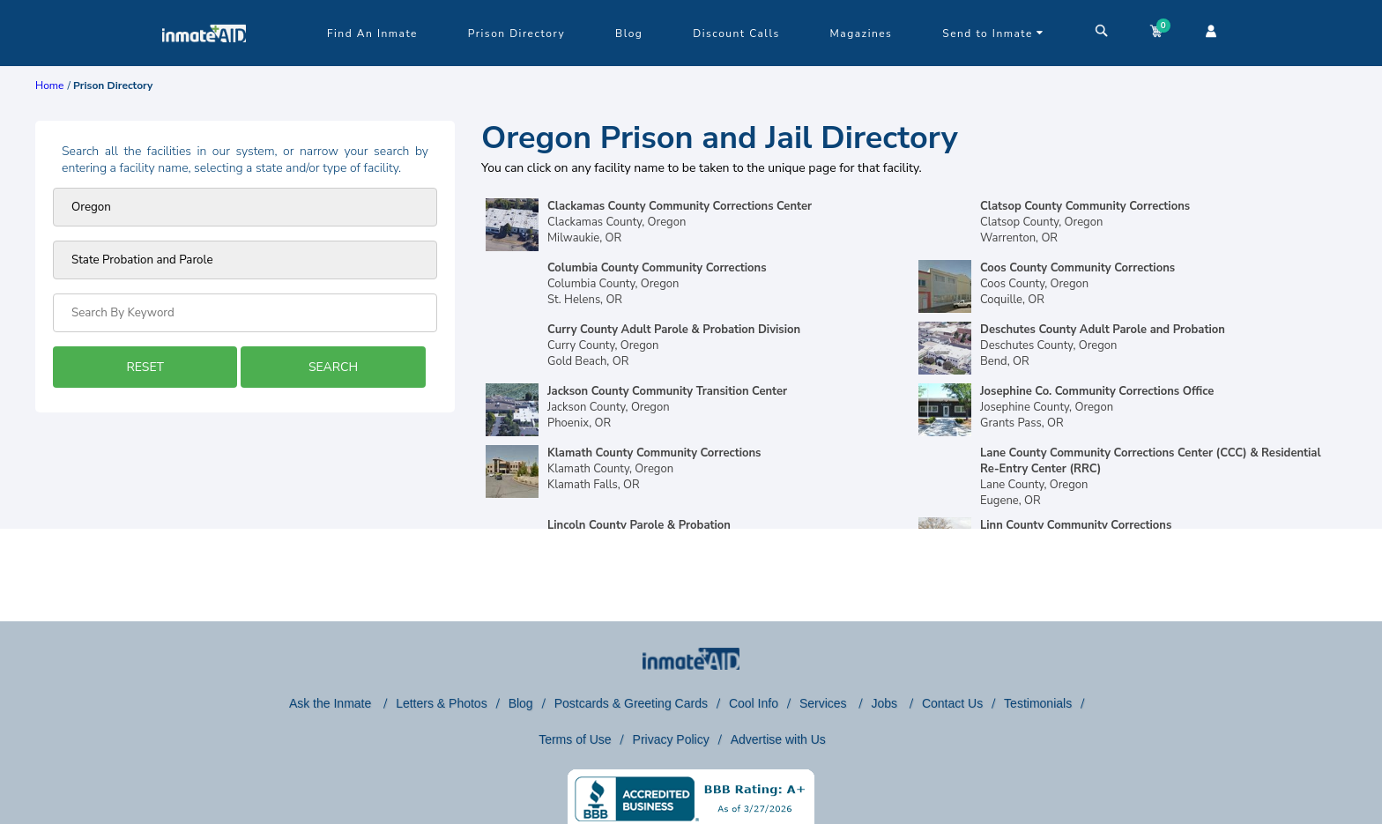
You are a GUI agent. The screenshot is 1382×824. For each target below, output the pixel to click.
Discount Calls (736, 33)
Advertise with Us (778, 739)
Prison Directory (516, 33)
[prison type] (245, 260)
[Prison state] (245, 207)
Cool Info (753, 703)
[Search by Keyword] (245, 312)
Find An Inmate (372, 33)
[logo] (204, 61)
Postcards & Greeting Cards (631, 703)
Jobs (885, 703)
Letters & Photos (441, 703)
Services (825, 703)
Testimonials (1038, 703)
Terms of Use (575, 739)
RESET (144, 367)
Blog (629, 33)
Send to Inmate (993, 33)
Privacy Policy (671, 739)
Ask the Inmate (332, 703)
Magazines (861, 33)
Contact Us (952, 703)
